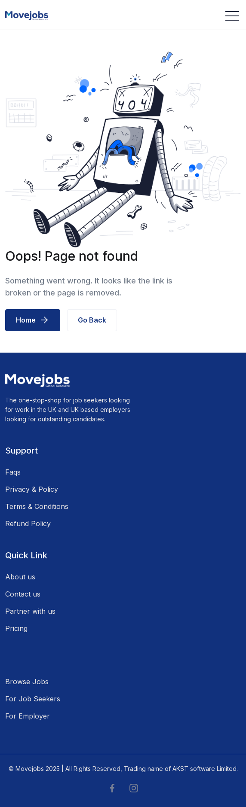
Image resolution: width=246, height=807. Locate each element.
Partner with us (30, 611)
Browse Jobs (27, 681)
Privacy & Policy (31, 489)
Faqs (13, 472)
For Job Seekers (32, 698)
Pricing (16, 628)
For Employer (27, 716)
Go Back (92, 320)
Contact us (22, 594)
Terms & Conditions (36, 506)
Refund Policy (28, 523)
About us (20, 577)
